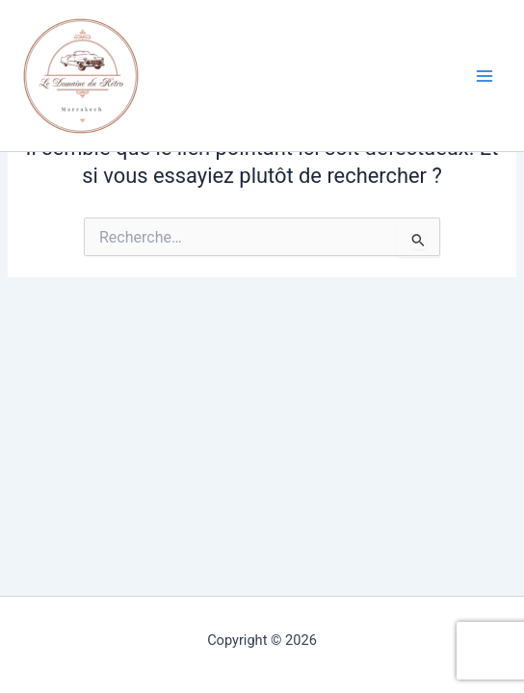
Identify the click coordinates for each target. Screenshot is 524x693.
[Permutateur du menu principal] (484, 76)
